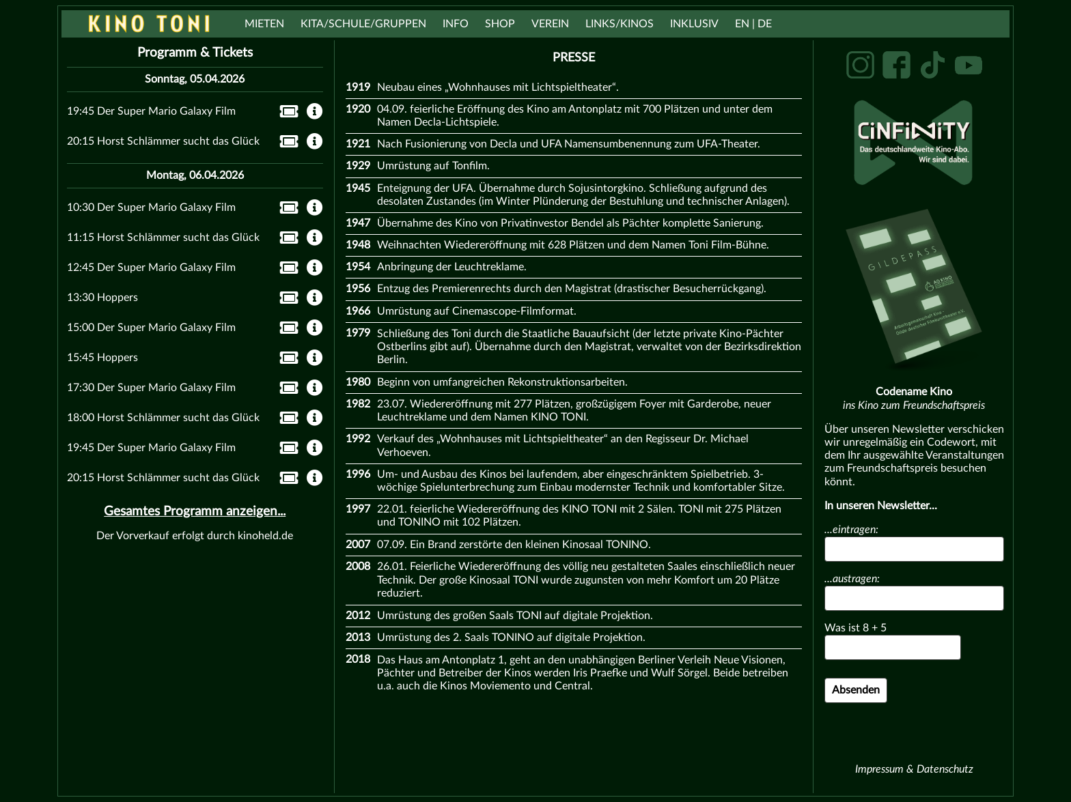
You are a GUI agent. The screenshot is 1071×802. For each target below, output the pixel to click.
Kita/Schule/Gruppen (363, 23)
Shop (500, 23)
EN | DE (753, 23)
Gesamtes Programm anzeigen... (195, 511)
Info (456, 23)
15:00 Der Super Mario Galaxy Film (151, 327)
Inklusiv (694, 23)
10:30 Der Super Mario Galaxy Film (151, 207)
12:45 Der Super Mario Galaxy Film (151, 267)
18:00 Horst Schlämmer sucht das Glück (163, 417)
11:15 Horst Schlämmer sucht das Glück (163, 237)
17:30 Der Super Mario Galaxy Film (151, 387)
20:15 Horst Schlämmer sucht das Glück (163, 141)
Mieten (264, 23)
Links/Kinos (619, 23)
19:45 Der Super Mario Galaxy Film (151, 111)
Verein (550, 23)
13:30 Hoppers (102, 297)
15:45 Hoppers (102, 357)
